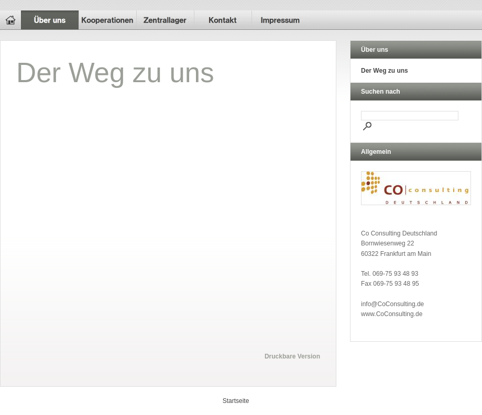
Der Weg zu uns (384, 70)
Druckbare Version (292, 356)
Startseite (236, 401)
